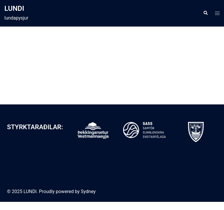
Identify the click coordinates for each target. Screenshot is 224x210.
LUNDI (14, 8)
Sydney (88, 191)
